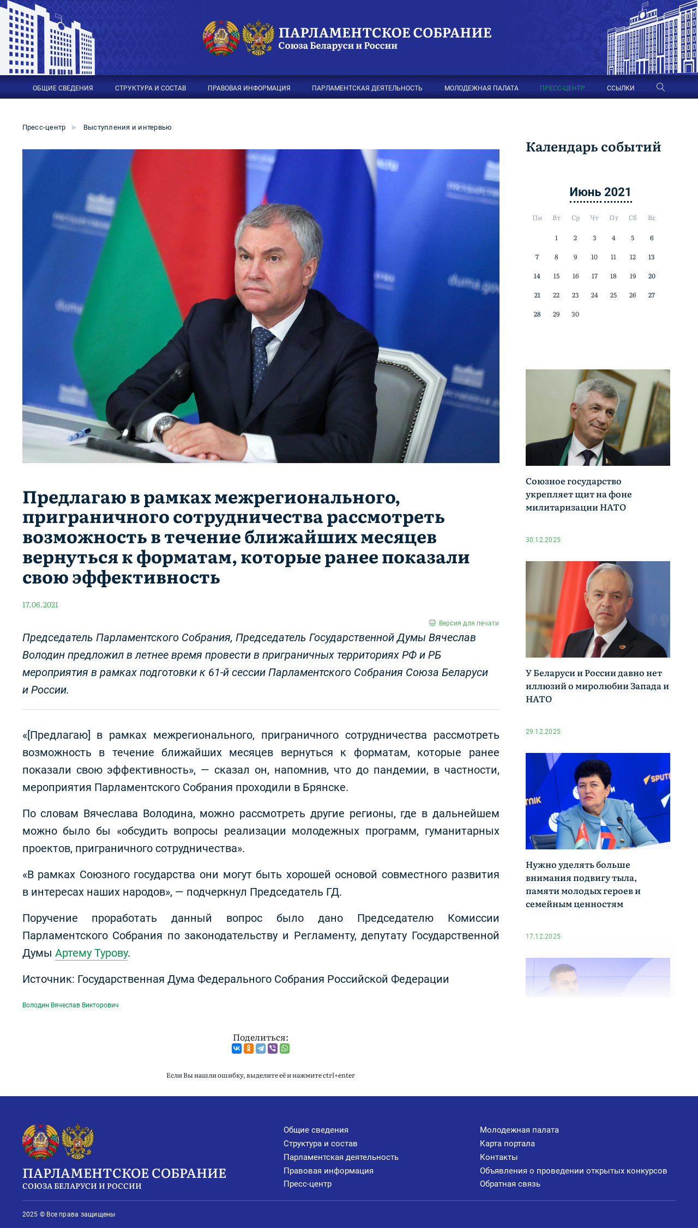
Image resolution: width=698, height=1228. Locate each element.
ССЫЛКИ (621, 88)
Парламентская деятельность (341, 1157)
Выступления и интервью (127, 127)
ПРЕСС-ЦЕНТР (562, 88)
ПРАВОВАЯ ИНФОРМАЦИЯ (249, 88)
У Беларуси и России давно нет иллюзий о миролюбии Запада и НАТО (597, 685)
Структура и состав (321, 1143)
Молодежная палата (519, 1130)
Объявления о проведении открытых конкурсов (573, 1171)
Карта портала (507, 1143)
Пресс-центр (44, 127)
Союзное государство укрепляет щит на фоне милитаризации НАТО (579, 493)
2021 (618, 192)
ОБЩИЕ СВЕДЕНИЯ (63, 88)
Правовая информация (329, 1171)
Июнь (585, 192)
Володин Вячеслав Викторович (70, 1005)
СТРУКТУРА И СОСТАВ (150, 88)
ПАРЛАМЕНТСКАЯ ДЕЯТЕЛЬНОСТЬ (367, 88)
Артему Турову (91, 952)
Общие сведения (316, 1130)
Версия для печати (469, 623)
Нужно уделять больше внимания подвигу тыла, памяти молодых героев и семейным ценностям (583, 884)
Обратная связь (510, 1184)
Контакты (499, 1157)
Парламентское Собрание (153, 1177)
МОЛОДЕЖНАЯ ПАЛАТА (481, 88)
